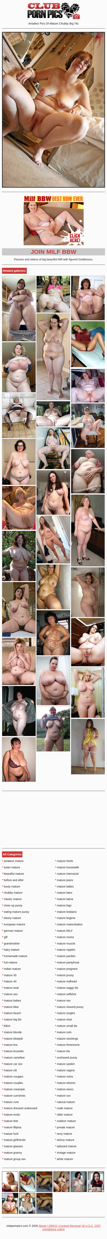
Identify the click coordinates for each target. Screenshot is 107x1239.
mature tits (62, 1051)
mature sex (63, 1000)
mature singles (65, 1013)
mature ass (10, 994)
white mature (64, 1159)
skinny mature (64, 1139)
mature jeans (64, 880)
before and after (13, 880)
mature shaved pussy (69, 1007)
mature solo (63, 1032)
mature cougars (12, 1076)
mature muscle (65, 943)
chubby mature (12, 892)
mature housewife (67, 867)
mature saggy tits (66, 987)
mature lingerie (65, 918)
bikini (6, 1025)
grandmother (11, 943)
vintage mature (65, 1152)
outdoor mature (65, 1121)
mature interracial (67, 873)
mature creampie (13, 1089)
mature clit (9, 1070)
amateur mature (13, 861)
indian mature (11, 968)
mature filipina (11, 1127)
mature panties (65, 956)
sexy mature (63, 1133)
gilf (4, 937)
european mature (13, 924)
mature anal (10, 987)
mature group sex (14, 1159)
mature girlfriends (14, 1139)
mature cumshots (13, 1095)
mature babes (11, 1000)
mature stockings (66, 1038)
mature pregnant (66, 968)
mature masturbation (69, 924)
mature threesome (67, 1044)
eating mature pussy (15, 911)
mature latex (63, 892)
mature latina (64, 899)
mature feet (10, 1121)
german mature (12, 930)
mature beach (11, 1013)
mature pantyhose (67, 962)
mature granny (12, 1152)
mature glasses (12, 1146)
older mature (64, 1114)
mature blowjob (12, 1038)
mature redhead (66, 981)
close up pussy (12, 905)
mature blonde (12, 1032)
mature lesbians (66, 911)
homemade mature (14, 956)
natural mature (65, 1102)
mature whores (65, 1082)
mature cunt (10, 1102)
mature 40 (9, 981)
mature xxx (63, 1095)
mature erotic (11, 1114)
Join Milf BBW (53, 251)
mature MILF (64, 930)
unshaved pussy (66, 1057)
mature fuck (10, 1133)
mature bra (9, 1044)
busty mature (11, 886)
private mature (65, 1127)
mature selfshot (65, 994)
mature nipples (65, 949)
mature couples (12, 1082)
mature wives (64, 1089)
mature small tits (66, 1025)
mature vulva (64, 1076)
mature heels (64, 861)
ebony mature (11, 918)
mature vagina (65, 1070)
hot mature (9, 962)
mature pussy (64, 975)
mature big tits (11, 1019)
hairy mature (10, 949)
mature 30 (9, 975)
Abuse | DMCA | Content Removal (60, 1225)
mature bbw (10, 1007)
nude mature (64, 1108)
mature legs (63, 905)
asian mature (11, 867)
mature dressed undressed (19, 1108)
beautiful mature (13, 873)
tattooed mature (65, 1146)
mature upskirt (65, 1064)
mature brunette (13, 1051)
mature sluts (63, 1019)
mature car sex (12, 1064)
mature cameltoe (13, 1057)
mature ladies (64, 886)
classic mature (12, 899)
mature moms (64, 937)
